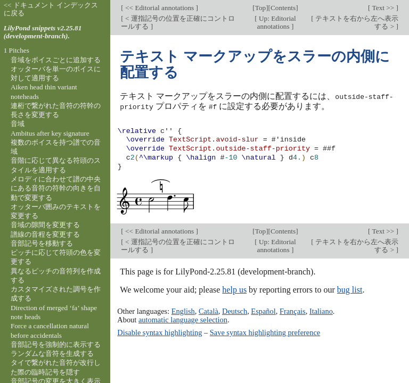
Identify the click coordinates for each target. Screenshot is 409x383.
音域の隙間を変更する (45, 225)
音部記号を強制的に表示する (56, 344)
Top (260, 8)
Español (263, 310)
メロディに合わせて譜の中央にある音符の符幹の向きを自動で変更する (56, 188)
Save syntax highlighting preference (265, 331)
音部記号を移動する (42, 243)
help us (234, 289)
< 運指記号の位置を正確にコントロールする (178, 22)
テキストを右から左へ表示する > (356, 22)
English (183, 310)
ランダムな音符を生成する (52, 353)
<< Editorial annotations (160, 8)
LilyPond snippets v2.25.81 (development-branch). (43, 32)
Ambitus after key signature (50, 133)
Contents (283, 8)
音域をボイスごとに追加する (56, 60)
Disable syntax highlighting (159, 331)
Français (293, 310)
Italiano (321, 310)
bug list (350, 289)
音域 (17, 124)
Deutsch (234, 310)
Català (208, 310)
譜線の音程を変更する (45, 234)
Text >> (383, 8)
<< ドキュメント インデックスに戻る (51, 9)
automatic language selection (182, 319)
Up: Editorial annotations (276, 22)
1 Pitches (16, 50)
